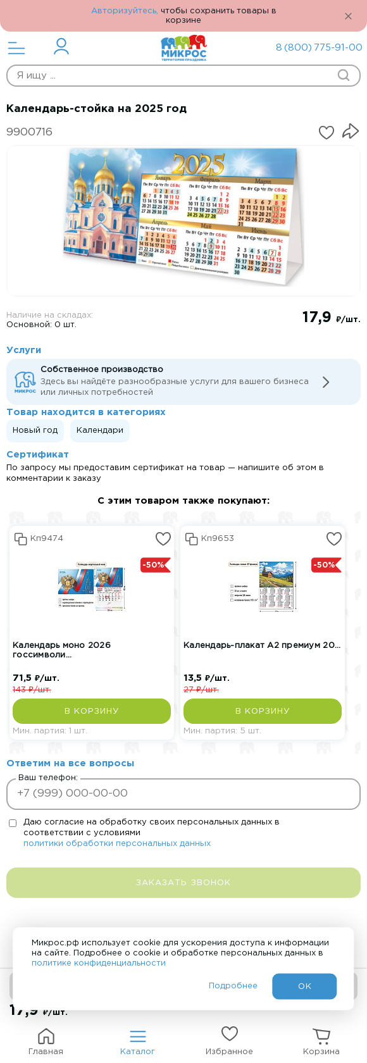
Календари (100, 430)
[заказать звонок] (183, 882)
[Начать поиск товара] (343, 75)
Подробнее (233, 986)
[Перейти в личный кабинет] (61, 46)
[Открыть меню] (16, 48)
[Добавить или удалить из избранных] (326, 132)
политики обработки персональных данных (117, 843)
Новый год (35, 430)
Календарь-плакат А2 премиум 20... (262, 645)
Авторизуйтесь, (124, 11)
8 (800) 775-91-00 (310, 48)
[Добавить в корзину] (92, 711)
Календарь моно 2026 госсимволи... (62, 650)
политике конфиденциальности (99, 963)
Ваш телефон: (48, 777)
